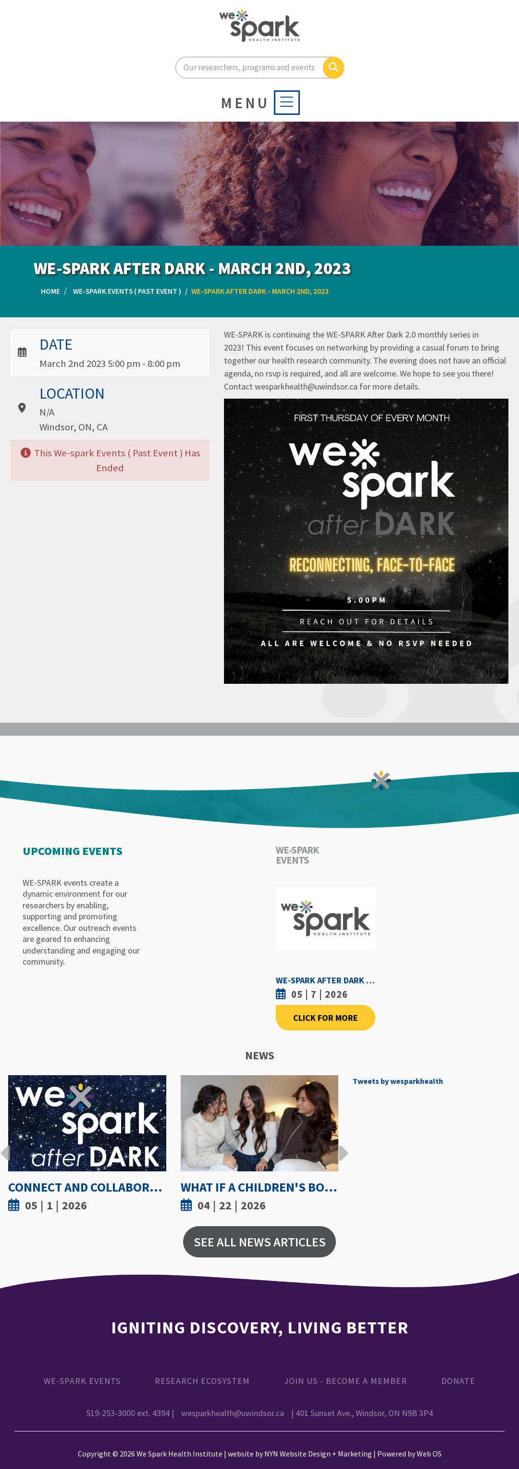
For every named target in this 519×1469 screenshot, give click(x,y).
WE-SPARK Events (82, 1380)
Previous (6, 1146)
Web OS (429, 1453)
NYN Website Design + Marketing (318, 1453)
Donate (458, 1380)
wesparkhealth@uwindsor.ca (232, 1413)
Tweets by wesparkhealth (398, 1081)
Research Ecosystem (202, 1380)
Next (341, 1146)
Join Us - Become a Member (345, 1380)
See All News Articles (260, 1242)
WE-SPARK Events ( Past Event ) (127, 291)
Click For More (325, 1017)
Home (50, 291)
